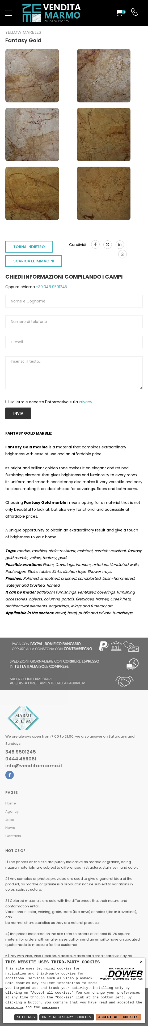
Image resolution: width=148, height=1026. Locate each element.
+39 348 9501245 (51, 286)
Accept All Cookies (118, 1017)
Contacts (13, 835)
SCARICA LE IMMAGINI (33, 261)
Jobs (9, 819)
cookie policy (50, 1007)
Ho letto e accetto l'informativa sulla (51, 402)
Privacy (85, 402)
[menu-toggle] (8, 13)
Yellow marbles (23, 32)
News (10, 827)
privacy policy (14, 1007)
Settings (26, 1017)
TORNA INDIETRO (29, 246)
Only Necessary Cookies (66, 1017)
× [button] (141, 962)
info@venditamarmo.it (33, 765)
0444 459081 (20, 758)
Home (10, 803)
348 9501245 (20, 752)
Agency (12, 811)
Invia (18, 413)
